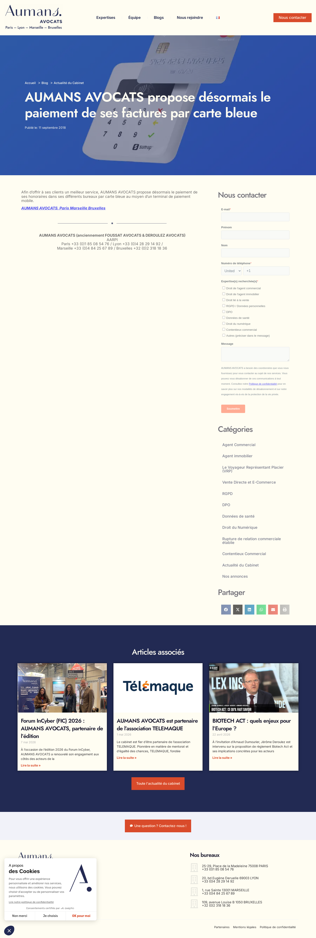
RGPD (227, 493)
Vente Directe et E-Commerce (249, 482)
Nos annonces (235, 576)
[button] (226, 610)
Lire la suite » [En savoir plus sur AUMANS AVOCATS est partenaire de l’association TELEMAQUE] (126, 757)
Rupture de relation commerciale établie (251, 541)
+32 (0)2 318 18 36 (216, 909)
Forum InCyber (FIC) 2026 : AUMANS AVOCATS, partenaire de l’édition (62, 728)
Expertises (105, 17)
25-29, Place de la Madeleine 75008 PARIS (235, 869)
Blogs (159, 17)
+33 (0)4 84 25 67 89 (218, 897)
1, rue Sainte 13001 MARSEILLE (225, 893)
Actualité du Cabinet (240, 565)
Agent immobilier (237, 456)
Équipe (134, 17)
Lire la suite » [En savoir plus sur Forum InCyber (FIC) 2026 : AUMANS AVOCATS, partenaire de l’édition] (31, 765)
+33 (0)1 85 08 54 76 (218, 872)
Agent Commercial (238, 445)
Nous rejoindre (190, 17)
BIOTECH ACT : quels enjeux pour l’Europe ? (251, 724)
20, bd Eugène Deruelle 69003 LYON (230, 881)
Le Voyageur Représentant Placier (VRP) (253, 469)
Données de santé (238, 516)
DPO (226, 505)
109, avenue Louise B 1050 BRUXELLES (232, 905)
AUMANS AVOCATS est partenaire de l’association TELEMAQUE (157, 724)
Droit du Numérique (239, 527)
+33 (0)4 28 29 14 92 (218, 885)
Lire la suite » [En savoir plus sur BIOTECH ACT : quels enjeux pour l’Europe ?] (222, 757)
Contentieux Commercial (244, 554)
